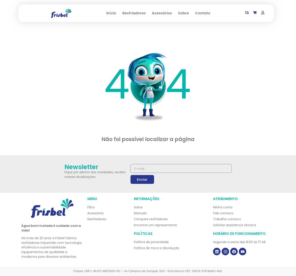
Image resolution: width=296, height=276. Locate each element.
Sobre (183, 13)
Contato (202, 13)
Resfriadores (134, 13)
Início (111, 13)
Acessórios (162, 13)
